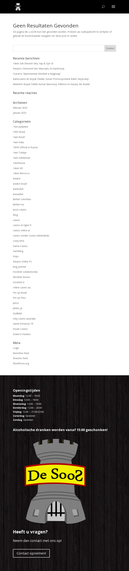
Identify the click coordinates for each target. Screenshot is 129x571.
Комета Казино (22, 334)
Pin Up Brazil (20, 292)
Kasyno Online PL (22, 261)
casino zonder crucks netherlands (31, 235)
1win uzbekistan (21, 157)
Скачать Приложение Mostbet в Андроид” (37, 73)
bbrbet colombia (22, 199)
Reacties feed (20, 358)
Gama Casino (20, 246)
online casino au (22, 287)
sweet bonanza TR (23, 323)
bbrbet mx (18, 204)
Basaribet (18, 194)
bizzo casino (19, 209)
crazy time (18, 240)
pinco (16, 303)
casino (16, 220)
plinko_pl (17, 308)
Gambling (18, 251)
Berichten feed (21, 353)
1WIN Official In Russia (25, 147)
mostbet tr (19, 282)
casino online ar (21, 230)
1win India (18, 142)
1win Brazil (19, 137)
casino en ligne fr (22, 225)
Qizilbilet (17, 313)
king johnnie (19, 266)
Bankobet (18, 189)
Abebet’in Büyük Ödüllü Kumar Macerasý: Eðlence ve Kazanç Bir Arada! (51, 84)
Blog (15, 214)
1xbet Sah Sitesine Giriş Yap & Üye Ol (33, 63)
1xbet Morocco (21, 173)
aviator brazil (20, 183)
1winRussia (19, 163)
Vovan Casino (20, 328)
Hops (16, 256)
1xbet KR (18, 168)
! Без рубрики (20, 126)
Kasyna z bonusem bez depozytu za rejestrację (38, 68)
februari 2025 (20, 107)
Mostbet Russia (21, 277)
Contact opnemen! (31, 553)
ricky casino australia (24, 318)
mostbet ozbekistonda (25, 271)
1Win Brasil (19, 131)
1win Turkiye (20, 152)
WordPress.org (21, 363)
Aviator (17, 178)
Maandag (18, 395)
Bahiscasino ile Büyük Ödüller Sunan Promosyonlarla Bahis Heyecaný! (51, 79)
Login (16, 348)
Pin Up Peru (19, 297)
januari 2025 (19, 112)
